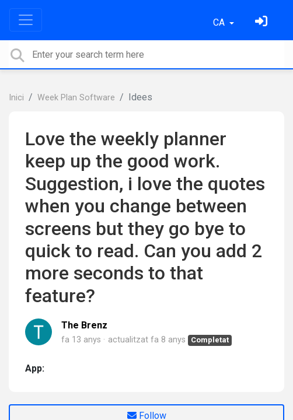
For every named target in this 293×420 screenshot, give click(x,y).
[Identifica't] (262, 22)
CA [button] (220, 22)
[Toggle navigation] (25, 20)
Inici (16, 98)
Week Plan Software (76, 98)
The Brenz (84, 325)
